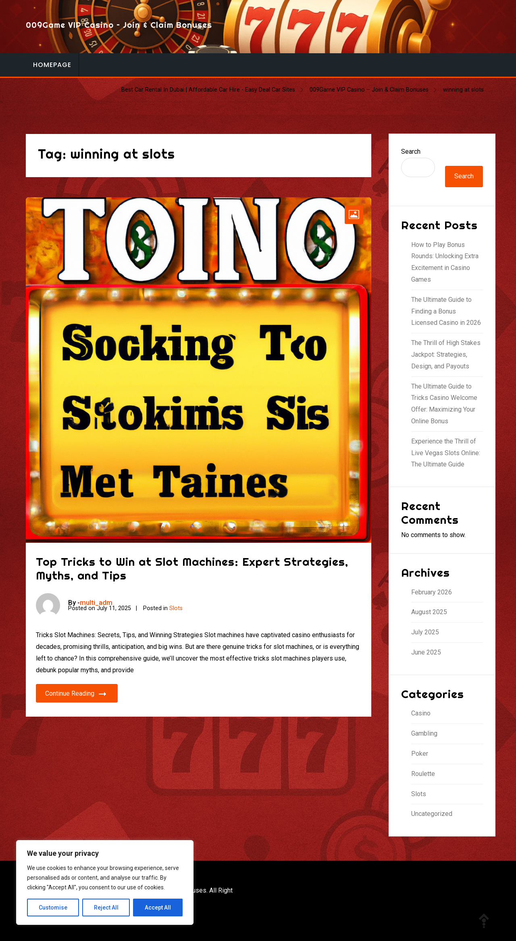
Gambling (424, 733)
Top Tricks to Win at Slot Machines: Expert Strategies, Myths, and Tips (192, 568)
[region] (105, 882)
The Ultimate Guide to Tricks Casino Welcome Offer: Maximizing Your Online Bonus (444, 404)
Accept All (158, 907)
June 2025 (426, 652)
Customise (53, 907)
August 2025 (429, 612)
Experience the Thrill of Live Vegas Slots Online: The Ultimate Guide (445, 452)
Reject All (106, 907)
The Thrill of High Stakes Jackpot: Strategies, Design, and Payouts (446, 354)
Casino (421, 713)
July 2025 (425, 632)
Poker (419, 753)
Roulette (423, 774)
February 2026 (431, 592)
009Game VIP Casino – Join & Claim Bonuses (119, 25)
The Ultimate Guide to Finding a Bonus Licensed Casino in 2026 (446, 311)
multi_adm (96, 602)
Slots (176, 608)
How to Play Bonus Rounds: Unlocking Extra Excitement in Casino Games (445, 262)
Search (410, 151)
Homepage (52, 64)
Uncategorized (431, 814)
